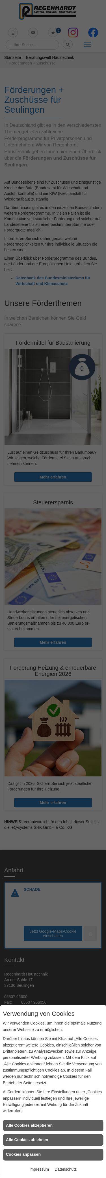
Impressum (39, 1169)
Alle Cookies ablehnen (27, 1139)
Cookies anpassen (23, 1154)
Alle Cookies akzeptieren (29, 1125)
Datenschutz (66, 1169)
